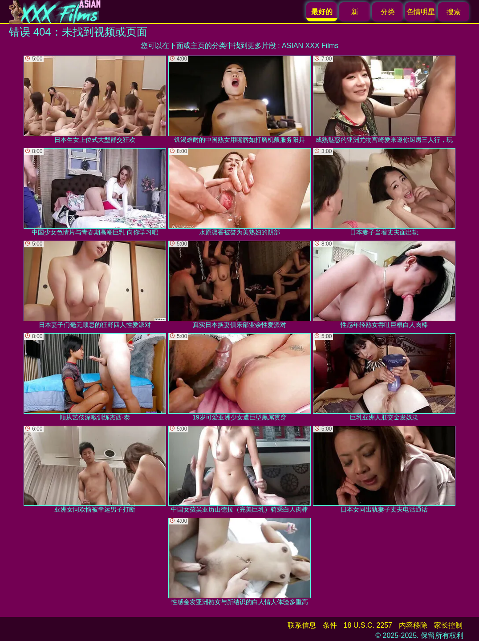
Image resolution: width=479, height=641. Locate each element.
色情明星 (420, 12)
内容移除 (413, 625)
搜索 (454, 12)
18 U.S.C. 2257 (368, 625)
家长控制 (448, 625)
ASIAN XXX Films (310, 45)
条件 (330, 625)
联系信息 (302, 625)
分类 (388, 12)
